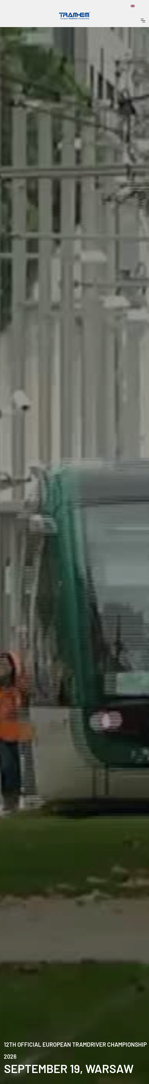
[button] (143, 20)
